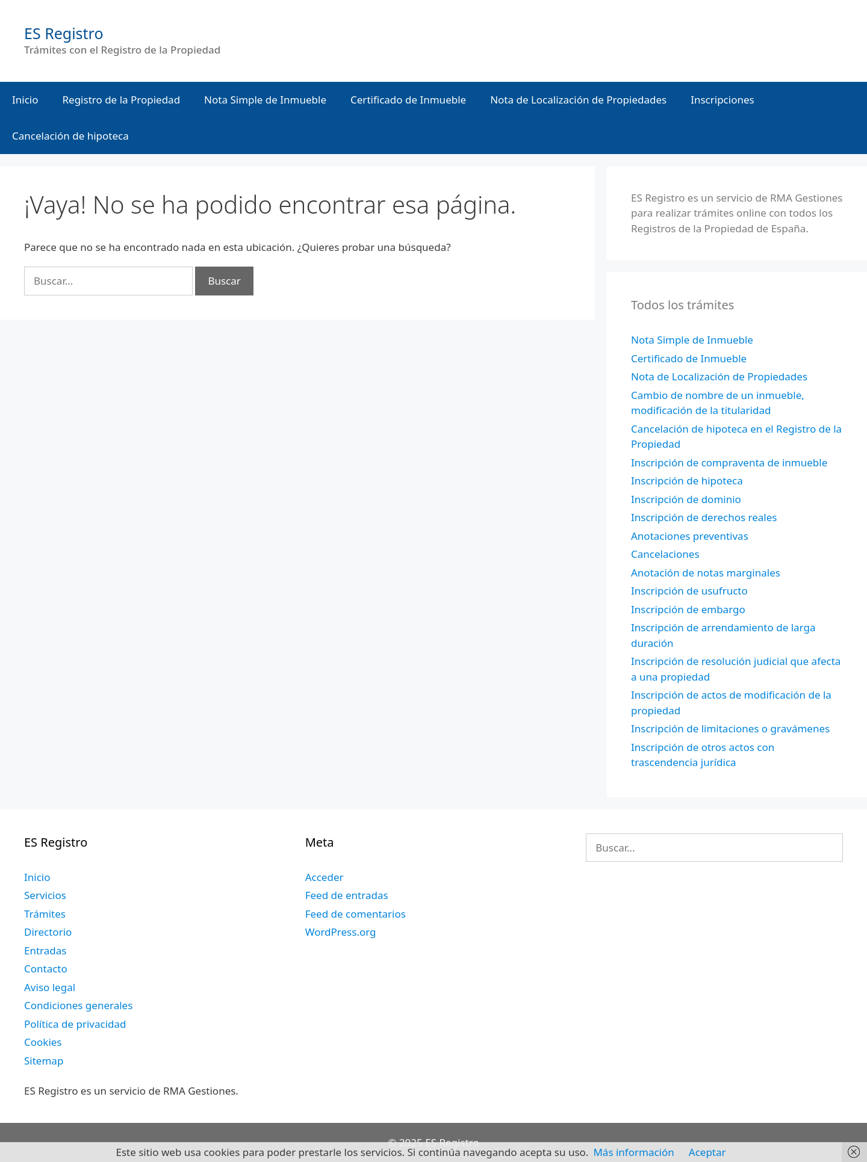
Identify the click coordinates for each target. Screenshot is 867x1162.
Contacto (45, 968)
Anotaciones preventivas (689, 536)
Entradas (45, 950)
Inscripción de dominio (686, 499)
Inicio (25, 100)
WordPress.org (340, 932)
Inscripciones (722, 100)
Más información (633, 1152)
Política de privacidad (75, 1024)
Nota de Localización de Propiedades (578, 100)
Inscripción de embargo (688, 609)
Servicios (45, 895)
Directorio (48, 932)
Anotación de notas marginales (705, 572)
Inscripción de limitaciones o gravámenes (730, 728)
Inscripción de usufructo (689, 591)
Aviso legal (49, 987)
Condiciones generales (78, 1005)
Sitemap (43, 1061)
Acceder (324, 877)
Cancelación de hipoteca (70, 136)
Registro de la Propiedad (122, 100)
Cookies (43, 1042)
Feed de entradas (346, 895)
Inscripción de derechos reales (704, 517)
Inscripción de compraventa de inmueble (729, 462)
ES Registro (64, 33)
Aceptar (707, 1152)
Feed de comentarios (355, 914)
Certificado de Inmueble (408, 100)
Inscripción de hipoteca (687, 480)
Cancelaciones (665, 554)
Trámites (45, 914)
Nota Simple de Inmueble (265, 100)
